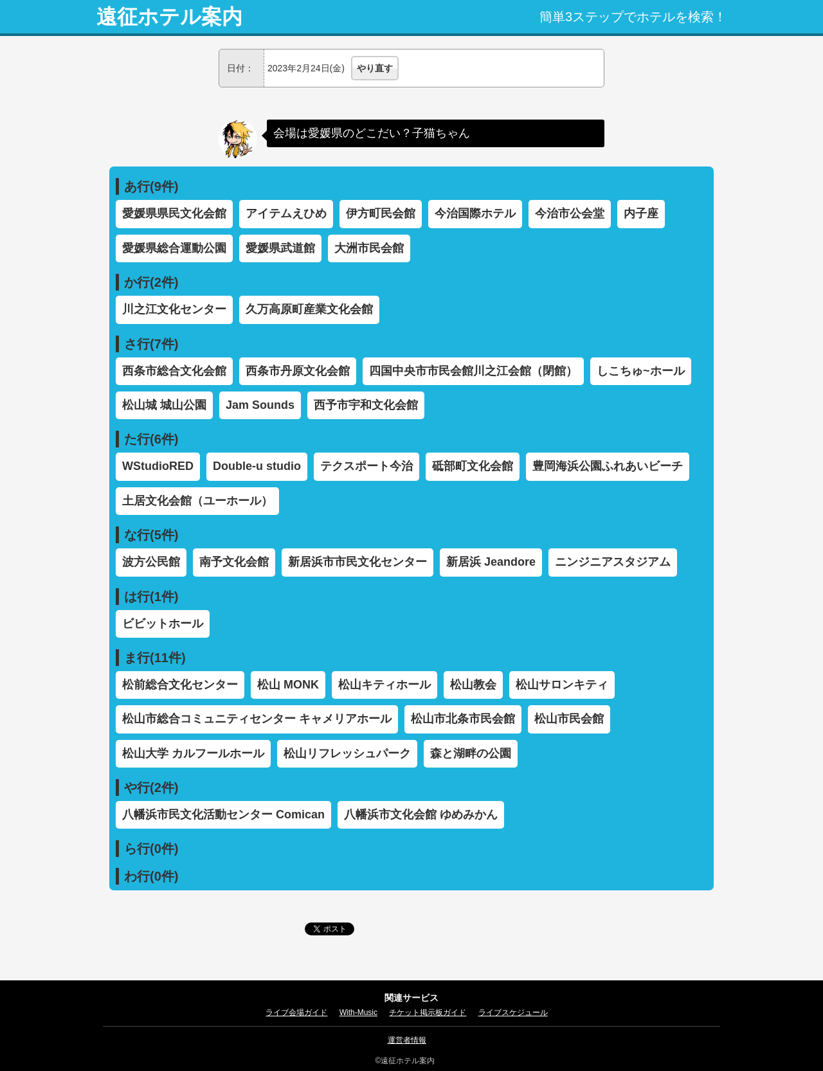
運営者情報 (407, 1040)
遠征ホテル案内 (169, 16)
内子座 (641, 213)
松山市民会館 (569, 718)
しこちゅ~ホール (641, 370)
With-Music (358, 1012)
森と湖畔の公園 (470, 753)
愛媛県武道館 (280, 248)
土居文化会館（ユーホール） (197, 500)
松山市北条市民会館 (463, 718)
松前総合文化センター (180, 684)
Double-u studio (257, 466)
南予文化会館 (234, 561)
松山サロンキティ (562, 684)
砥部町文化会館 (472, 466)
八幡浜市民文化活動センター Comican (223, 814)
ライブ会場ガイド (296, 1012)
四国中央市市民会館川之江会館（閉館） (473, 370)
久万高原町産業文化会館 (309, 309)
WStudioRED (158, 466)
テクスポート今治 (366, 466)
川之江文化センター (174, 309)
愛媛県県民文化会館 (174, 213)
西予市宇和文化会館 (366, 405)
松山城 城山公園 (164, 405)
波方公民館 (151, 561)
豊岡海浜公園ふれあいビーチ (607, 466)
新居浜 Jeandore (491, 561)
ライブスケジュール (513, 1012)
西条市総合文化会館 (174, 370)
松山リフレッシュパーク (347, 753)
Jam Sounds (260, 405)
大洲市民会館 (369, 248)
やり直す (375, 68)
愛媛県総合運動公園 (174, 248)
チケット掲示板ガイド (427, 1012)
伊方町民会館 (380, 213)
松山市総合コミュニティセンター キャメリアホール (257, 718)
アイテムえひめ (286, 213)
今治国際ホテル (475, 213)
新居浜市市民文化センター (357, 561)
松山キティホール (384, 684)
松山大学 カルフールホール (193, 753)
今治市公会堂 (569, 213)
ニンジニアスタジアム (613, 561)
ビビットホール (162, 623)
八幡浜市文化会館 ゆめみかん (421, 814)
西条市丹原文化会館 (298, 370)
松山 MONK (288, 684)
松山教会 (473, 684)
